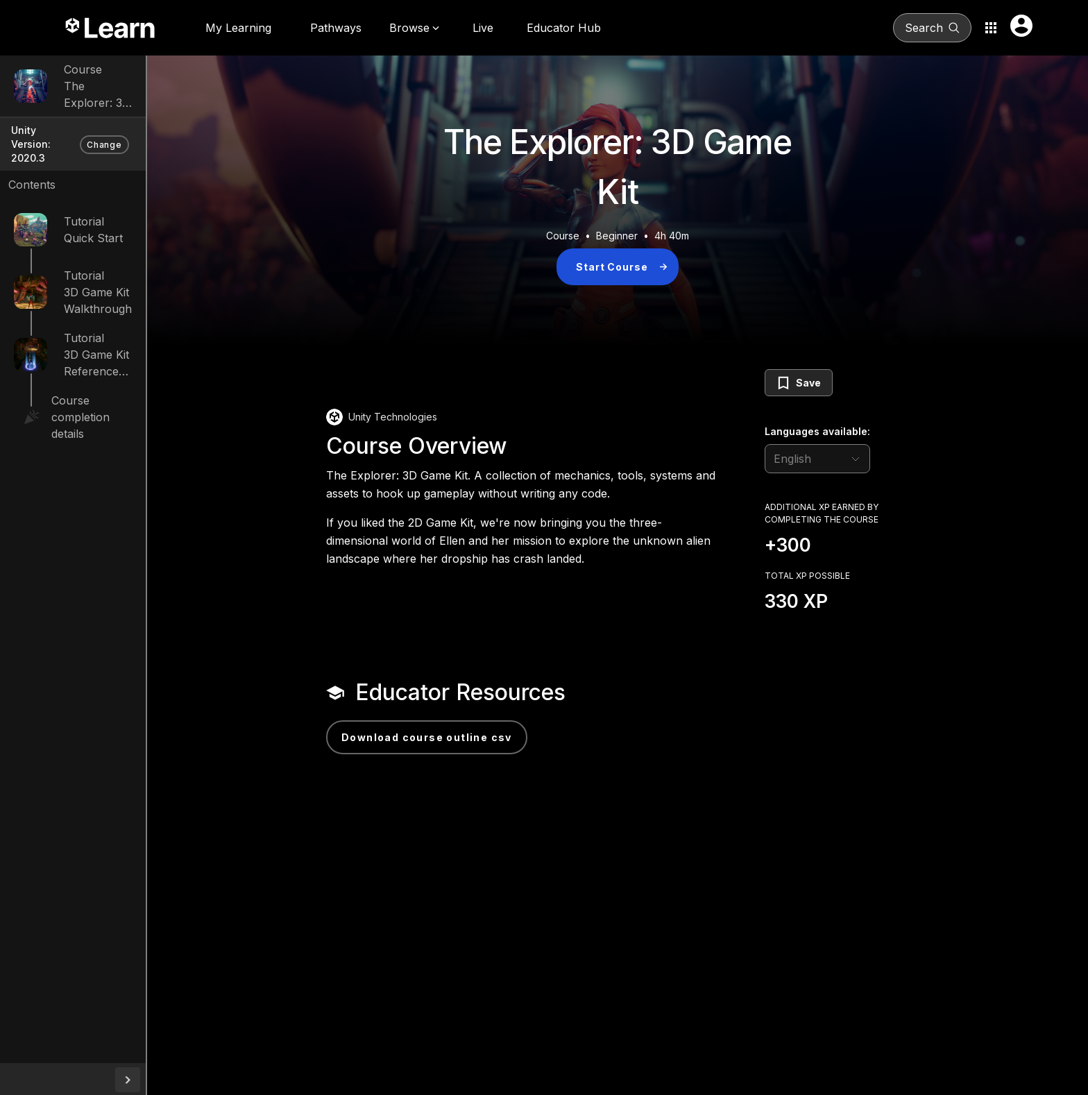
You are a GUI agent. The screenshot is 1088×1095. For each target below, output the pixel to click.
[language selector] (865, 458)
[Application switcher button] (990, 27)
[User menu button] (1021, 26)
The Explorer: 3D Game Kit (134, 94)
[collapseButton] (223, 1079)
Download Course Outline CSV (474, 737)
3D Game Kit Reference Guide (142, 342)
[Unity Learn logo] (111, 28)
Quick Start (93, 217)
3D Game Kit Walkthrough (132, 280)
